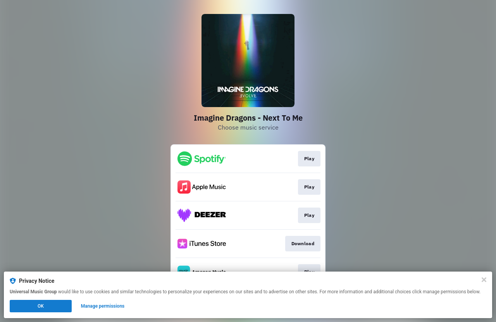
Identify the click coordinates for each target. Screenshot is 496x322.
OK (41, 306)
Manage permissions (103, 306)
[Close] (484, 280)
